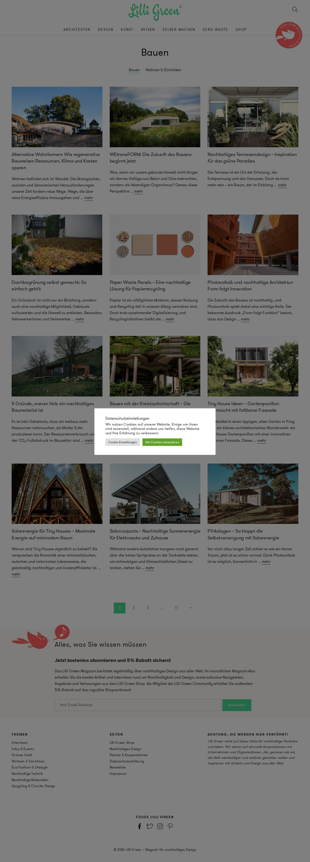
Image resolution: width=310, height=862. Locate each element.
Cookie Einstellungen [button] (122, 442)
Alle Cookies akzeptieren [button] (162, 442)
